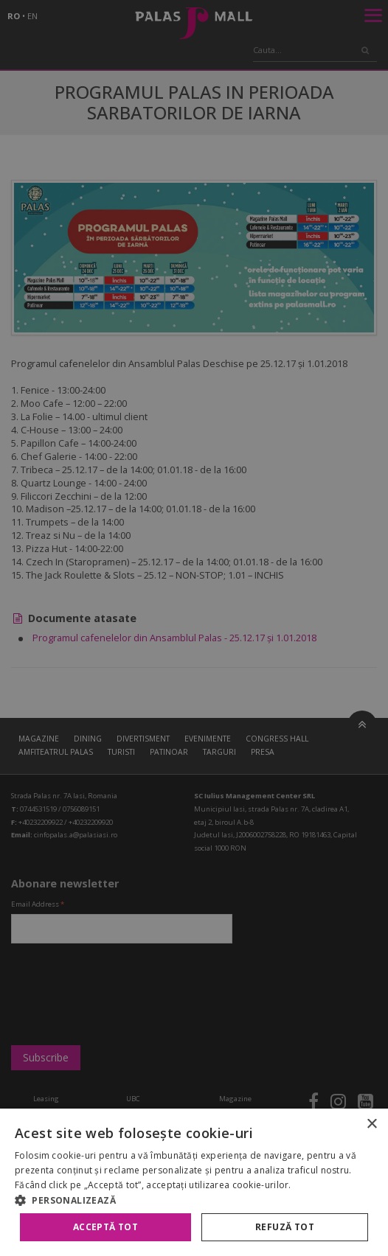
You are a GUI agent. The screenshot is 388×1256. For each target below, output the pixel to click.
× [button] (371, 1124)
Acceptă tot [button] (105, 1227)
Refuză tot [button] (284, 1227)
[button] (194, 1200)
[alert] (194, 628)
